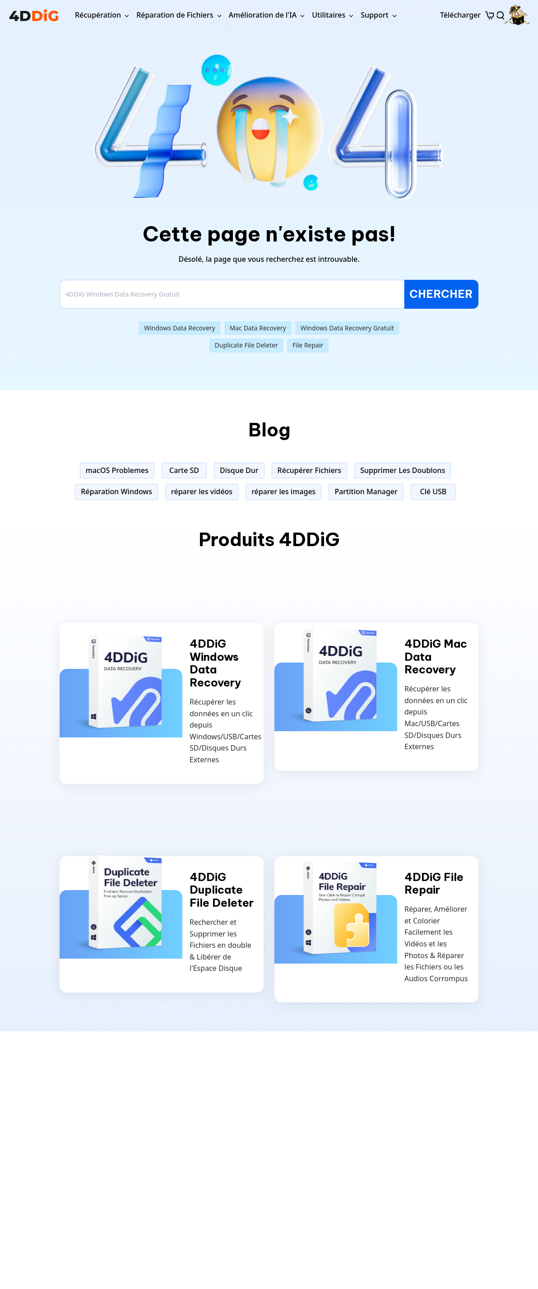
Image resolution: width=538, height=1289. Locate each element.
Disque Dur (239, 470)
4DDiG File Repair (434, 884)
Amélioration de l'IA (263, 15)
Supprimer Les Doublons (402, 470)
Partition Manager (365, 491)
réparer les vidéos (201, 491)
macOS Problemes (117, 470)
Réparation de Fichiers (174, 15)
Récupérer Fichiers (310, 470)
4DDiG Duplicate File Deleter (222, 890)
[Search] (232, 294)
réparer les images (283, 491)
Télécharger (460, 15)
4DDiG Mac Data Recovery (435, 656)
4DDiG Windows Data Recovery (215, 663)
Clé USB (433, 491)
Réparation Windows (116, 491)
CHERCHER (441, 294)
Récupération (98, 15)
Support (374, 15)
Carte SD (184, 470)
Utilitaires (328, 15)
